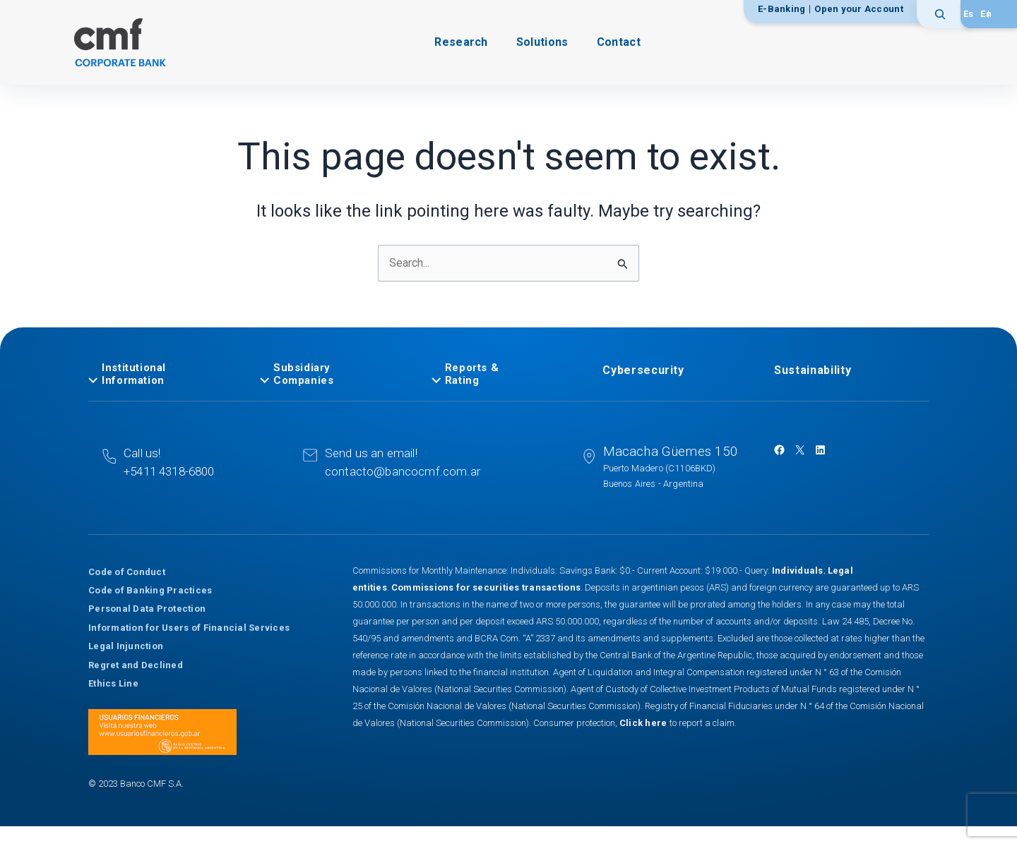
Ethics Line (113, 683)
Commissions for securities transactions (486, 587)
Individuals (797, 570)
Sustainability (812, 370)
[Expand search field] (945, 14)
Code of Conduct (126, 572)
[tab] (165, 374)
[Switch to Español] (968, 13)
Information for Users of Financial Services (189, 627)
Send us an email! (371, 453)
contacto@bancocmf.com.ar (402, 471)
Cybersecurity (643, 370)
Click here (644, 723)
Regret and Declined (135, 665)
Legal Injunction (125, 646)
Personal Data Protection (147, 608)
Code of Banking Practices (150, 590)
